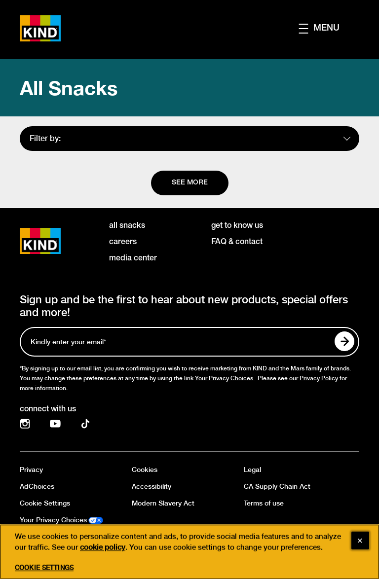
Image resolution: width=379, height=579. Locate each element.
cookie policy (102, 560)
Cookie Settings (45, 503)
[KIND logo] (54, 241)
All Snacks (68, 88)
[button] (329, 28)
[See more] (189, 183)
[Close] (360, 554)
